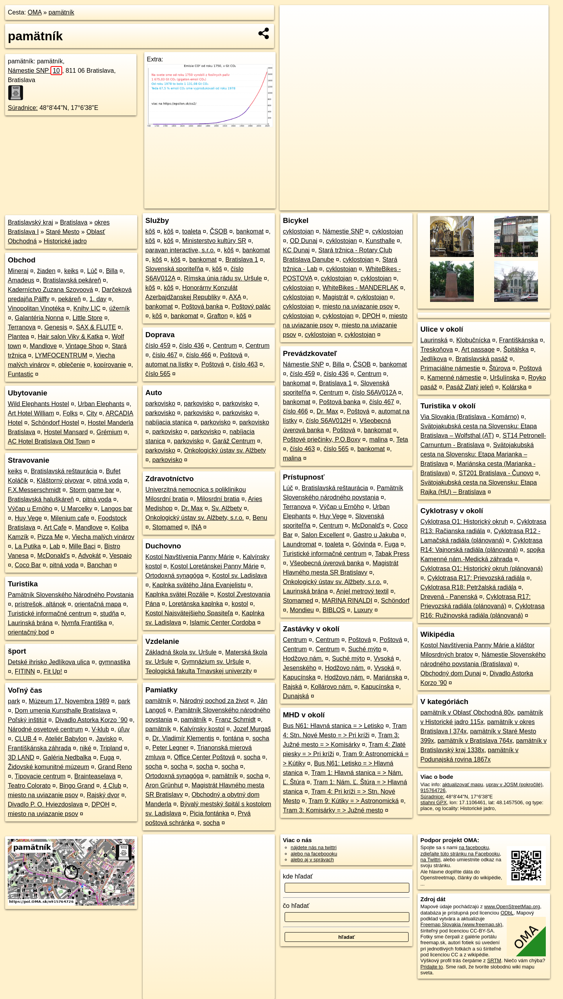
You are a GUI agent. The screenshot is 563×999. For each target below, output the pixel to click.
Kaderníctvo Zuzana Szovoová (50, 289)
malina (378, 439)
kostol (239, 603)
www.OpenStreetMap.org (512, 906)
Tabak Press (392, 553)
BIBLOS (334, 610)
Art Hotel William (31, 413)
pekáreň (69, 299)
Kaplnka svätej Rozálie (177, 594)
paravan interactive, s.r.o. (180, 250)
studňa (109, 613)
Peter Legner (170, 747)
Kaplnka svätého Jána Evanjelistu (199, 585)
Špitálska (516, 349)
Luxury (363, 610)
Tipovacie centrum (40, 776)
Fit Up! (53, 671)
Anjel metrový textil (362, 591)
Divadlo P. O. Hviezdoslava (45, 804)
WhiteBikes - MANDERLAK (360, 287)
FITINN (25, 671)
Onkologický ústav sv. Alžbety (225, 450)
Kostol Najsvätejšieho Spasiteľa (189, 613)
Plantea (18, 336)
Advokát (89, 555)
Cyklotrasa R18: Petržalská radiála (468, 587)
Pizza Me (50, 537)
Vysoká (384, 658)
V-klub (100, 729)
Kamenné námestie (454, 377)
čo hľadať (296, 905)
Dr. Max (192, 508)
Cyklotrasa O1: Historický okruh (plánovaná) (481, 568)
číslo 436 (191, 345)
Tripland (111, 748)
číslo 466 (198, 355)
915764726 (432, 790)
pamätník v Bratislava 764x (475, 740)
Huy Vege (28, 518)
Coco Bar (28, 565)
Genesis (55, 327)
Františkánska (518, 340)
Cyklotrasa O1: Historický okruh (464, 521)
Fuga (107, 757)
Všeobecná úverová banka (327, 563)
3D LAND (21, 757)
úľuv (123, 729)
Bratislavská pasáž (481, 359)
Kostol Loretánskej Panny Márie (214, 566)
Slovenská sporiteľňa (174, 269)
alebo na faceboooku (314, 854)
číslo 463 (245, 364)
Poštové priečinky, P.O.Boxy (322, 439)
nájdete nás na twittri (314, 847)
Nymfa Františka (84, 623)
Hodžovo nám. (303, 658)
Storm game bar (91, 490)
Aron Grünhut (164, 785)
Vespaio (120, 555)
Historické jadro (65, 241)
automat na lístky (169, 364)
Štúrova (500, 368)
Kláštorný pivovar (61, 480)
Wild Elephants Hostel (38, 404)
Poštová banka (202, 306)
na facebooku (474, 847)
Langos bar (116, 508)
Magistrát (335, 297)
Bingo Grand (77, 785)
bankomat (250, 231)
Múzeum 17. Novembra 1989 (69, 701)
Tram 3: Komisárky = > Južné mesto (333, 810)
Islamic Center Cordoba (222, 622)
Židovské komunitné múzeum (48, 767)
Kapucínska (299, 677)
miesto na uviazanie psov (43, 795)
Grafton (217, 316)
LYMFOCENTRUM (61, 355)
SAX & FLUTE (96, 327)
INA (196, 527)
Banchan (99, 565)
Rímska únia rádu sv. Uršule (223, 278)
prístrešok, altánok (40, 604)
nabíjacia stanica (168, 422)
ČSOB (218, 231)
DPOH (100, 804)
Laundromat (299, 544)
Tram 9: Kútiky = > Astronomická (353, 801)
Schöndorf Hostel (55, 422)
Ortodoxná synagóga (174, 575)
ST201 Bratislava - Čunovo (496, 473)
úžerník (119, 308)
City (91, 413)
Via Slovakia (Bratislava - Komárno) (469, 416)
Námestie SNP (35, 70)
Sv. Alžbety (227, 508)
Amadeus (21, 280)
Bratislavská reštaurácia (64, 471)
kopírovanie (110, 364)
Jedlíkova (433, 359)
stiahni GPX (433, 802)
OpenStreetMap (416, 204)
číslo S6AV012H (328, 420)
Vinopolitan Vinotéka (36, 308)
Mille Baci (82, 546)
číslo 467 (165, 355)
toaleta (191, 231)
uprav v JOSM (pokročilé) (514, 784)
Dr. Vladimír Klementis (183, 738)
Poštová (231, 355)
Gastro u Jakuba (376, 535)
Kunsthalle (380, 240)
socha (261, 738)
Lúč (92, 271)
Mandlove (43, 346)
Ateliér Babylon (66, 738)
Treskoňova (436, 349)
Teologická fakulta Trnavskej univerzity (198, 671)
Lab (55, 546)
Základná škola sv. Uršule (181, 652)
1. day (98, 299)
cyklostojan (298, 231)
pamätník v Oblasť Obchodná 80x (467, 712)
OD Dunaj (303, 240)
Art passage (478, 349)
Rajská (292, 686)
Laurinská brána (30, 623)
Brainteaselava (95, 776)
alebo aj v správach (312, 859)
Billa (112, 271)
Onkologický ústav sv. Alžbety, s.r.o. (194, 517)
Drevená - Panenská (448, 596)
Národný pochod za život (214, 700)
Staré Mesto (62, 231)
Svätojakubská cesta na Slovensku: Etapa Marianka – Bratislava (477, 454)
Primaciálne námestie (450, 368)
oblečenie (71, 364)
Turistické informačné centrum (49, 613)
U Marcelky (76, 508)
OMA (35, 12)
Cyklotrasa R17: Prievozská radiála (476, 578)
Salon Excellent (322, 535)
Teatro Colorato (29, 785)
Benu (260, 517)
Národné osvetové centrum (45, 729)
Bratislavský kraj (30, 222)
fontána (233, 738)
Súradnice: (23, 107)
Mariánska (387, 677)
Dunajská (296, 696)
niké (85, 748)
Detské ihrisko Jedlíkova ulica (49, 662)
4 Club (112, 785)
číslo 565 (157, 373)
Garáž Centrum (233, 441)
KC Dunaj (296, 250)
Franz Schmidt (235, 719)
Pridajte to (431, 967)
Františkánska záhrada (39, 748)
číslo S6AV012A (374, 392)
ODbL (506, 913)
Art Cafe (55, 527)
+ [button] (293, 18)
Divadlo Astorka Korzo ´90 (91, 720)
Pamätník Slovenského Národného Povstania (71, 594)
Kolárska (514, 387)
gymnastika (114, 662)
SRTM (494, 960)
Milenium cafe (69, 518)
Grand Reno (115, 767)
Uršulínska (505, 377)
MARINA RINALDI (347, 600)
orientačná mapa (98, 604)
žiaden (46, 271)
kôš (150, 231)
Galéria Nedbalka (67, 757)
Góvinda (364, 544)
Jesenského (299, 668)
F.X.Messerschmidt (34, 490)
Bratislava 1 (241, 259)
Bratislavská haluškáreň (41, 499)
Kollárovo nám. (332, 686)
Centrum (225, 345)
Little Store (87, 317)
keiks (71, 271)
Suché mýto (364, 649)
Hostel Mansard (66, 432)
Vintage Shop (84, 346)
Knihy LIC (87, 308)
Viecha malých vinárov (103, 537)
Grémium (109, 432)
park (14, 701)
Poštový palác (251, 306)
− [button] (293, 30)
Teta (402, 439)
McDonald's (53, 555)
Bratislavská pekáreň (72, 280)
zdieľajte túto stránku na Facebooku (460, 854)
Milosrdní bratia (218, 499)
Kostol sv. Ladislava (239, 575)
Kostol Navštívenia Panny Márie (189, 556)
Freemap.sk (456, 204)
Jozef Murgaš (252, 729)
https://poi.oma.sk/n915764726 (514, 204)
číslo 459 (157, 345)
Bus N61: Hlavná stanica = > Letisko (333, 725)
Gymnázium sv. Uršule (212, 661)
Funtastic (20, 374)
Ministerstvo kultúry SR (214, 240)
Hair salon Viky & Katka (70, 336)
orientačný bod (28, 632)
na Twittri (430, 859)
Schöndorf (395, 600)
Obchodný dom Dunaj (450, 673)
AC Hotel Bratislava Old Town (49, 441)
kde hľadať (298, 876)
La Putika (28, 546)
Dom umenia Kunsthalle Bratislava (63, 710)
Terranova (22, 327)
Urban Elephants (101, 404)
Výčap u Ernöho (30, 508)
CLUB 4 (26, 738)
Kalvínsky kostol (202, 729)
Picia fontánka (209, 813)
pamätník (61, 12)
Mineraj (18, 271)
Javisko (106, 738)
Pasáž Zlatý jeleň (469, 387)
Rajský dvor (103, 795)
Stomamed (167, 527)
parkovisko (160, 403)
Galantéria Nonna (39, 317)
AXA (235, 297)
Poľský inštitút (27, 720)
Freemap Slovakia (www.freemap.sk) (461, 924)
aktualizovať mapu (462, 784)
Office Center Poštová (204, 757)
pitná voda (107, 480)
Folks (70, 413)
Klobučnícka (473, 340)
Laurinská (433, 340)
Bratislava (73, 222)
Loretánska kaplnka (196, 603)
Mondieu (302, 610)
